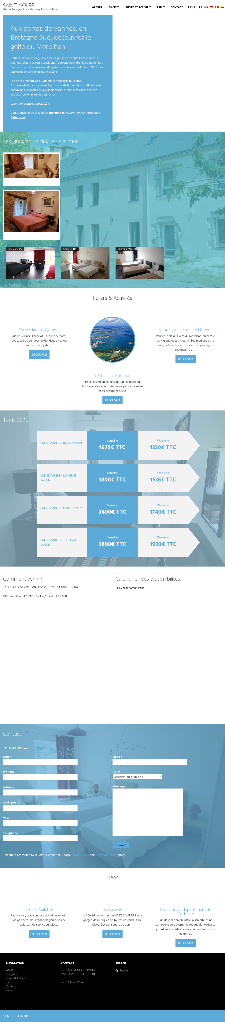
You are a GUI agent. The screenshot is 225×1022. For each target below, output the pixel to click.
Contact (177, 7)
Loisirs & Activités (16, 978)
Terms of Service (106, 854)
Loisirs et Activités (138, 7)
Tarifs (161, 7)
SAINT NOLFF (18, 5)
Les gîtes (114, 7)
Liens (191, 7)
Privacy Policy (80, 854)
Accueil (97, 7)
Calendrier (18, 117)
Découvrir (39, 354)
